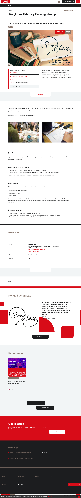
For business (21, 476)
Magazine (30, 2)
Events (15, 2)
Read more (50, 496)
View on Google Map (22, 76)
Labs (22, 2)
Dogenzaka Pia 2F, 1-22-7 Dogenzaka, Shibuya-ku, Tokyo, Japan (21, 458)
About (37, 2)
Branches (46, 2)
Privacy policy (37, 476)
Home (3, 476)
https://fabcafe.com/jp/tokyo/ (35, 250)
